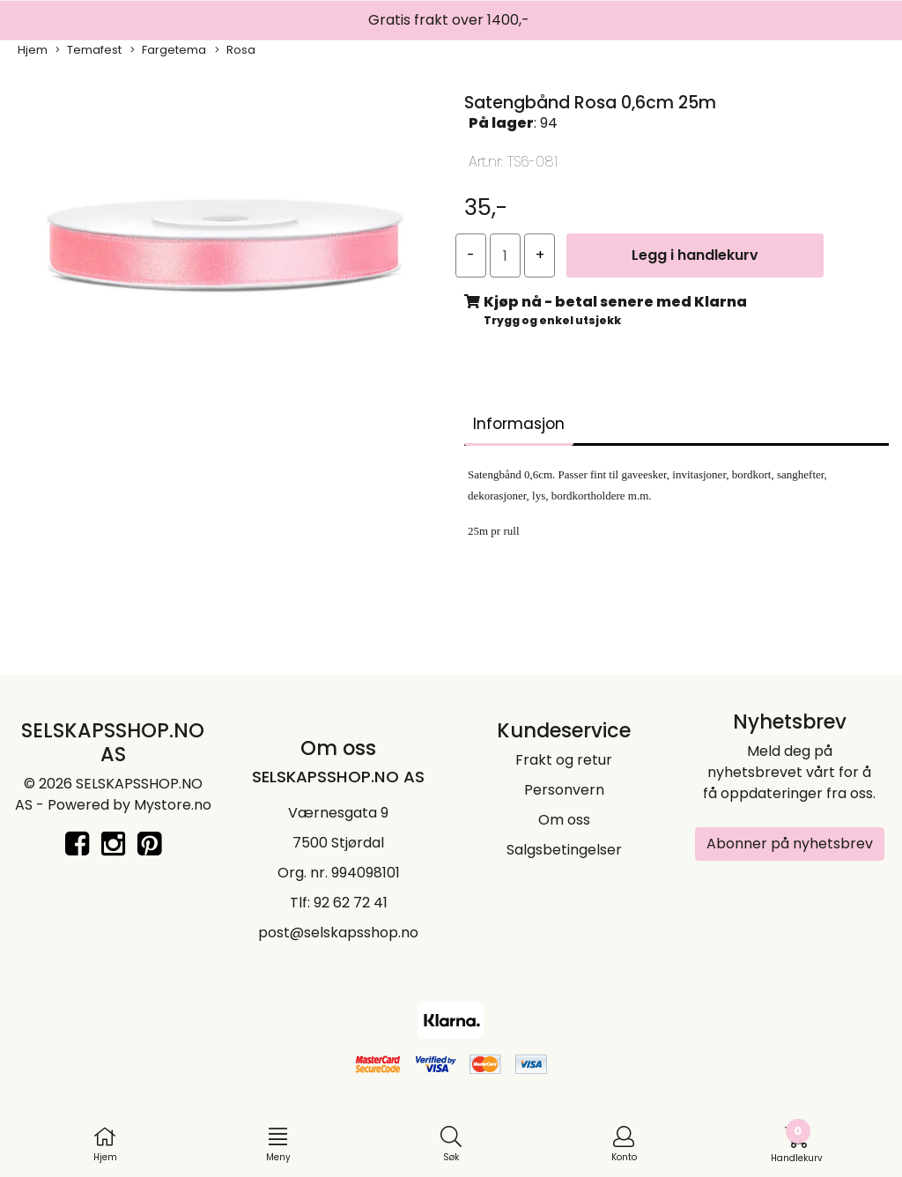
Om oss (564, 820)
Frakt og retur (563, 760)
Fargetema (168, 50)
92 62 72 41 (351, 902)
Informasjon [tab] (519, 423)
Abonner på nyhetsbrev (789, 843)
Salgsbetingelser (564, 850)
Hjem (33, 49)
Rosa (235, 50)
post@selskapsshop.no (338, 932)
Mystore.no (172, 805)
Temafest (88, 50)
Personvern (564, 790)
